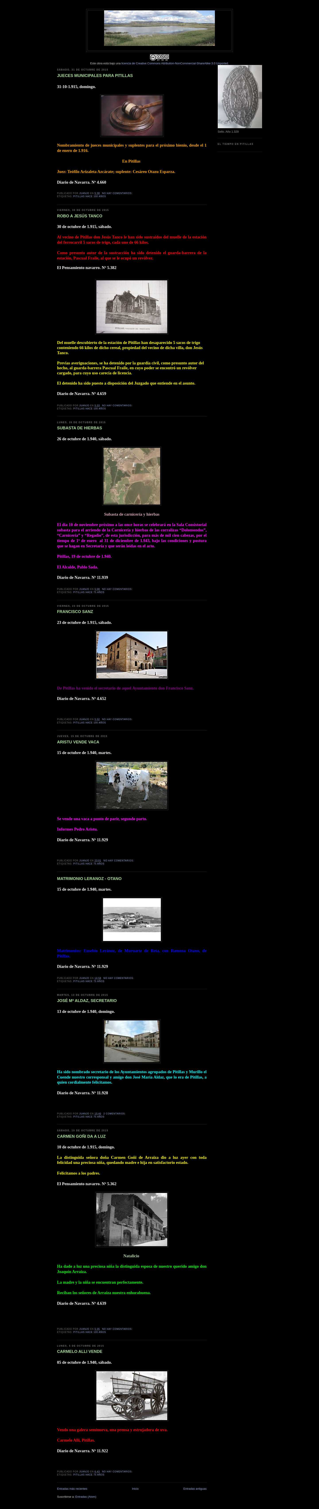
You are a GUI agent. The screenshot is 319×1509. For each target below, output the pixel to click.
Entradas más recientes (72, 1488)
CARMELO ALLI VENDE (79, 1351)
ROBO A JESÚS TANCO (79, 216)
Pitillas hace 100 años (89, 196)
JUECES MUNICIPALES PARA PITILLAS (95, 75)
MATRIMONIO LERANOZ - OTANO (89, 878)
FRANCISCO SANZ (75, 611)
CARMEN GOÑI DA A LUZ (81, 1136)
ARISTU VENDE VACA (78, 742)
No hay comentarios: (117, 193)
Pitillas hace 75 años (89, 592)
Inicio (135, 1488)
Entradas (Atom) (85, 1496)
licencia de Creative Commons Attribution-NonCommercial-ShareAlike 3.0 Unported (174, 63)
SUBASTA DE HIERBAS (79, 428)
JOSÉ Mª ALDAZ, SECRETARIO (87, 1000)
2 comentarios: (114, 1113)
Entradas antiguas (195, 1488)
